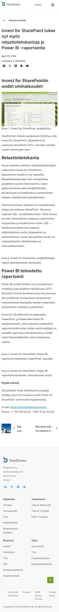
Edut (5, 516)
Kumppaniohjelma (40, 558)
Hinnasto (7, 505)
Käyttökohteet (10, 522)
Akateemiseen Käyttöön (10, 530)
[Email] (27, 66)
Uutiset (6, 546)
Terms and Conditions (13, 594)
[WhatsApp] (21, 66)
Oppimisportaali (11, 575)
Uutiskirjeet (9, 552)
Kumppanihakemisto (41, 564)
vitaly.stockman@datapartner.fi (28, 407)
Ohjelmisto (9, 499)
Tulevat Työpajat (40, 511)
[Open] (53, 5)
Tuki (5, 558)
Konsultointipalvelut (13, 570)
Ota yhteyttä (37, 546)
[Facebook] (4, 66)
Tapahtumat (38, 499)
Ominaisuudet (10, 511)
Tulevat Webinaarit (41, 505)
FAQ (5, 564)
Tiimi (33, 552)
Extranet (26, 592)
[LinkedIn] (15, 66)
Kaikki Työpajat (39, 516)
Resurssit (8, 540)
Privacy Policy (52, 594)
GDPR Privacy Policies (38, 595)
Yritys (34, 540)
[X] (9, 66)
